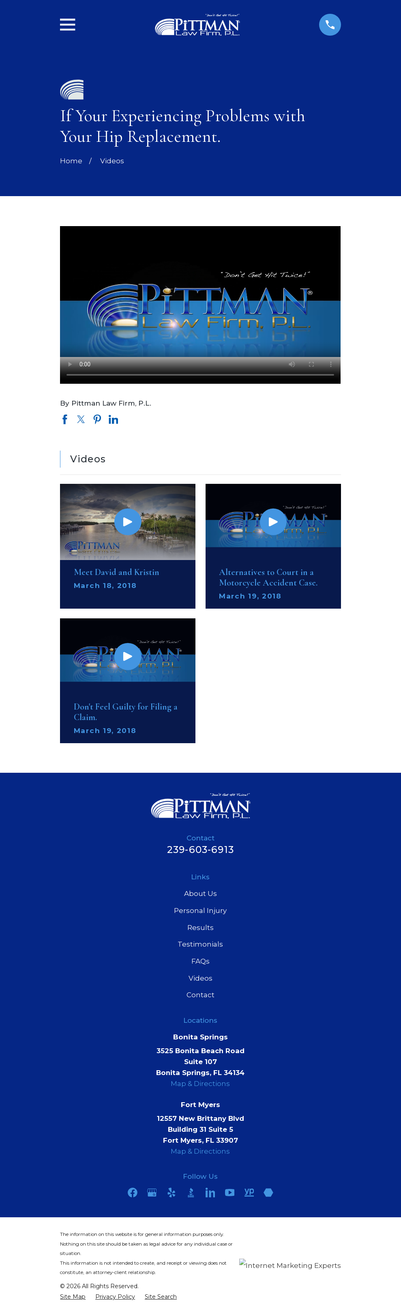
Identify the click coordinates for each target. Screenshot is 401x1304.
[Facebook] (132, 1192)
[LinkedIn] (210, 1192)
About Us (200, 893)
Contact (200, 995)
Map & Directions (200, 1084)
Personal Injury (200, 910)
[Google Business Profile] (152, 1192)
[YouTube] (230, 1192)
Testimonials (200, 944)
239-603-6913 (200, 849)
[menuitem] (73, 1297)
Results (200, 927)
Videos (200, 978)
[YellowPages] (249, 1192)
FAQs (200, 961)
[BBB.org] (191, 1192)
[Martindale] (268, 1192)
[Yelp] (171, 1192)
